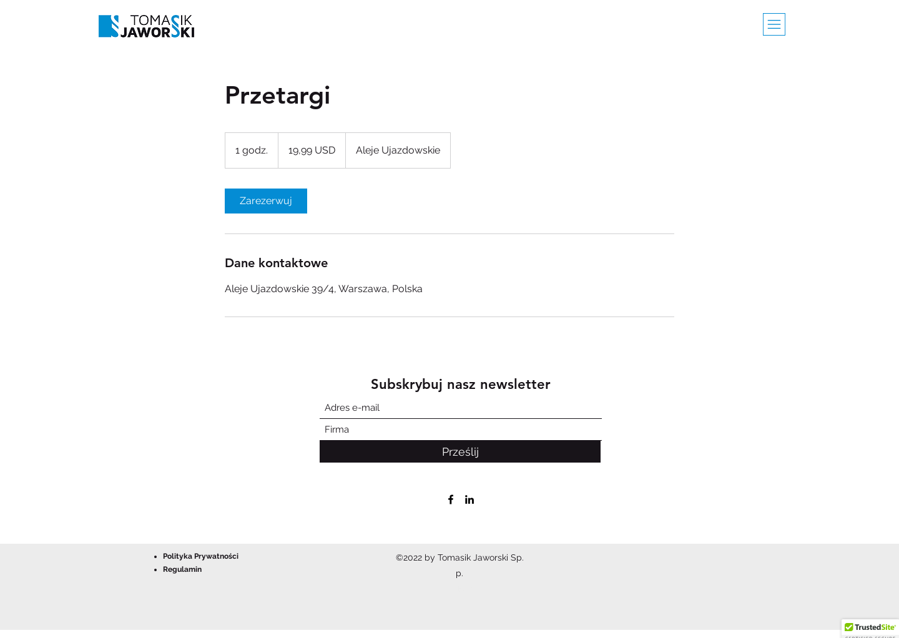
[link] (266, 201)
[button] (774, 24)
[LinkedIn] (469, 499)
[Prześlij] (460, 452)
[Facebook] (451, 499)
